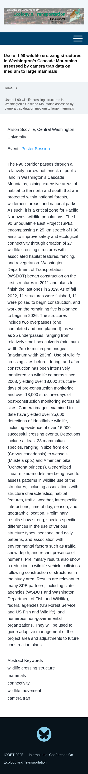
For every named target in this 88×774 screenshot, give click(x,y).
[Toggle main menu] (44, 38)
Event (13, 148)
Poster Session (35, 148)
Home (8, 88)
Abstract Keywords (25, 660)
